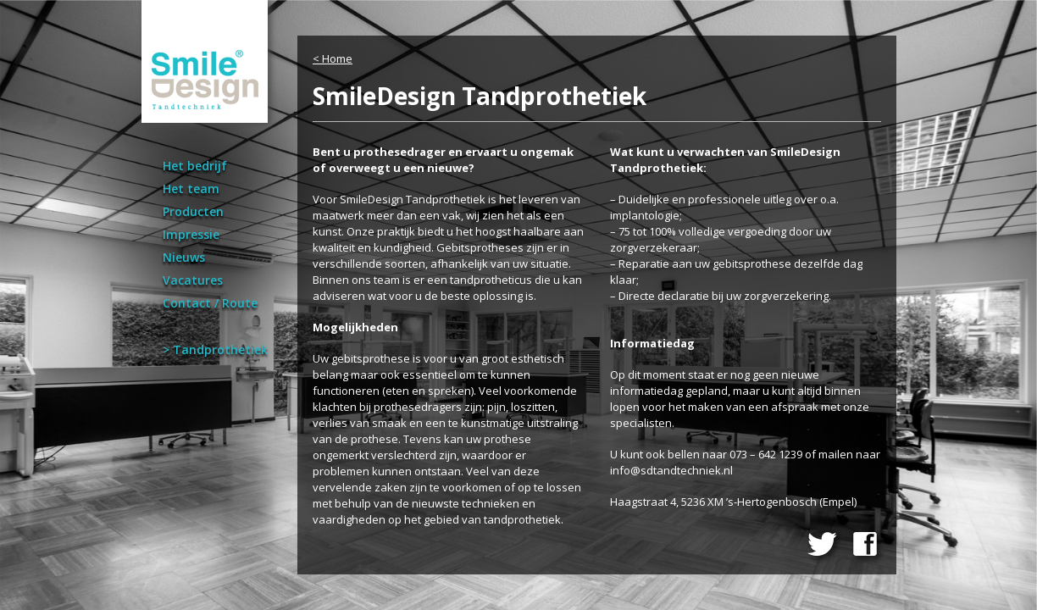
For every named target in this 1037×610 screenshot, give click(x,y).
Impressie (191, 234)
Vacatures (193, 280)
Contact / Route (210, 303)
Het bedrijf (195, 166)
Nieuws (184, 257)
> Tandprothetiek (215, 349)
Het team (191, 188)
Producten (193, 211)
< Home (332, 58)
